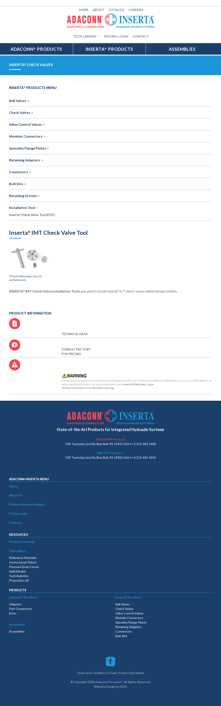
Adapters (15, 604)
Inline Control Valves (26, 124)
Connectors (18, 172)
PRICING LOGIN (116, 36)
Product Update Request (27, 504)
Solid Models (17, 571)
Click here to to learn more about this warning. (88, 388)
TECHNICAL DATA (75, 334)
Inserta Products (128, 597)
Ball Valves (18, 101)
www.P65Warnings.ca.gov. (139, 384)
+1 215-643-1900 (144, 444)
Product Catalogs (22, 542)
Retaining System (23, 196)
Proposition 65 (19, 580)
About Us (15, 495)
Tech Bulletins (18, 576)
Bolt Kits (16, 184)
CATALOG (116, 10)
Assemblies (17, 624)
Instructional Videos (23, 562)
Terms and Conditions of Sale (96, 673)
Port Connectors (20, 609)
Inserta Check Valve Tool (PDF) (32, 215)
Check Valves (20, 112)
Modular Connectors (26, 136)
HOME (83, 10)
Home (13, 486)
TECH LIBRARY (86, 36)
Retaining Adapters (24, 160)
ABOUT (98, 10)
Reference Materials (22, 558)
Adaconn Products (23, 597)
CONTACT (141, 36)
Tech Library (18, 551)
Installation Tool (22, 207)
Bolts (12, 613)
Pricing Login (18, 513)
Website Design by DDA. (110, 686)
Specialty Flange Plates (27, 148)
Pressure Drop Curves (24, 567)
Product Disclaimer (131, 673)
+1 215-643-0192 (144, 457)
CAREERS (135, 10)
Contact (15, 522)
